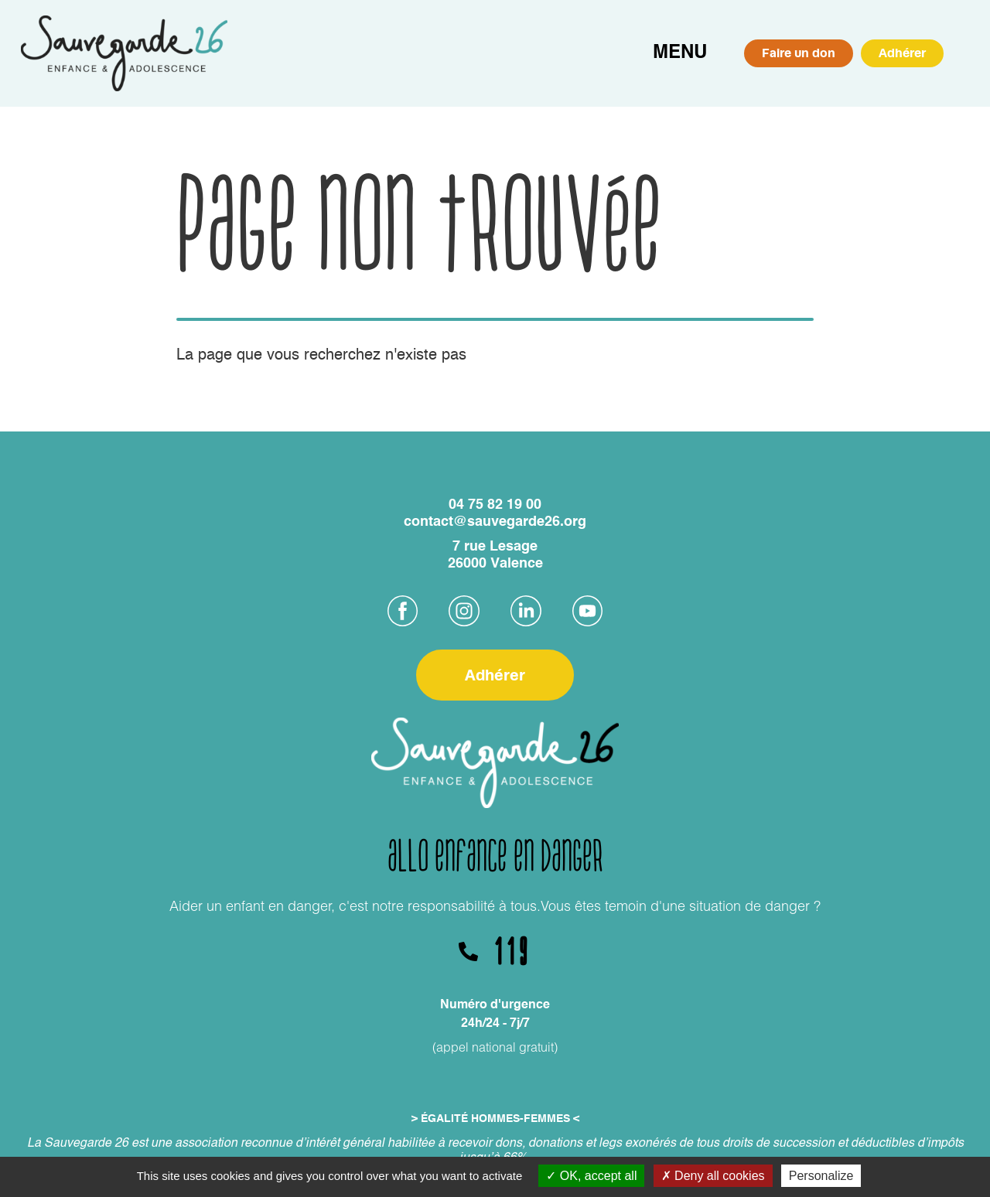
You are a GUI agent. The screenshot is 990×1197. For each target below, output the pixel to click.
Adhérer (902, 53)
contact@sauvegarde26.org (495, 522)
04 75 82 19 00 (495, 505)
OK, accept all (591, 1175)
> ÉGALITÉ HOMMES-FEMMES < (495, 1118)
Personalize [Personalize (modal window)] (821, 1175)
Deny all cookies (713, 1175)
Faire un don (798, 53)
